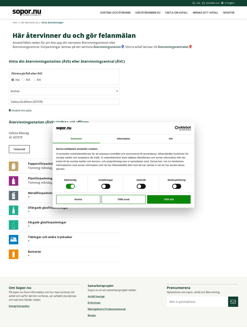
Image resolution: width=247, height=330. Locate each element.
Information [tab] (123, 138)
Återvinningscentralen (173, 47)
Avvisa (78, 199)
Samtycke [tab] (76, 138)
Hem (15, 22)
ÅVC (42, 80)
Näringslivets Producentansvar (108, 311)
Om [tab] (171, 138)
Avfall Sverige (97, 299)
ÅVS (32, 80)
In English (227, 2)
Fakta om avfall (176, 12)
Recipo (93, 318)
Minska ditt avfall (205, 12)
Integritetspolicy (23, 309)
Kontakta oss (210, 2)
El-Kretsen (95, 305)
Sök (196, 2)
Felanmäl (23, 149)
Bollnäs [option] (19, 91)
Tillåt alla (169, 199)
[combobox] (66, 91)
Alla (21, 80)
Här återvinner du (147, 12)
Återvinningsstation (107, 47)
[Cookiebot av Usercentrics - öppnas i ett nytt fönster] (177, 128)
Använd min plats (24, 110)
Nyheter (228, 12)
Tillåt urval (123, 199)
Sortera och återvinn (115, 12)
